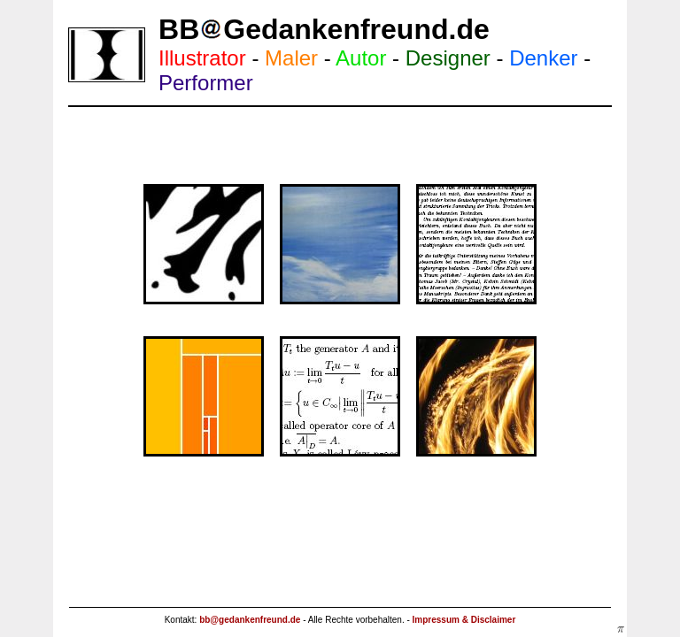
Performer (205, 83)
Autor (361, 58)
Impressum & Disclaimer (464, 620)
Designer (448, 58)
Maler (291, 58)
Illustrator (202, 58)
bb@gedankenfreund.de (249, 620)
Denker (543, 58)
